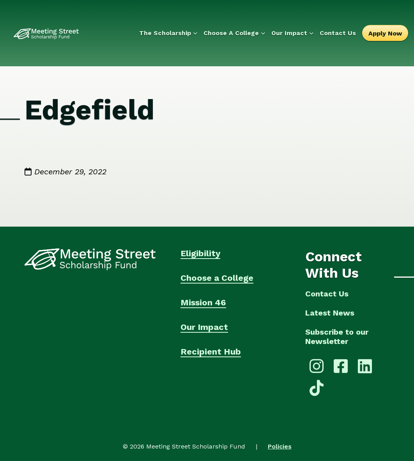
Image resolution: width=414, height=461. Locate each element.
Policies (280, 446)
